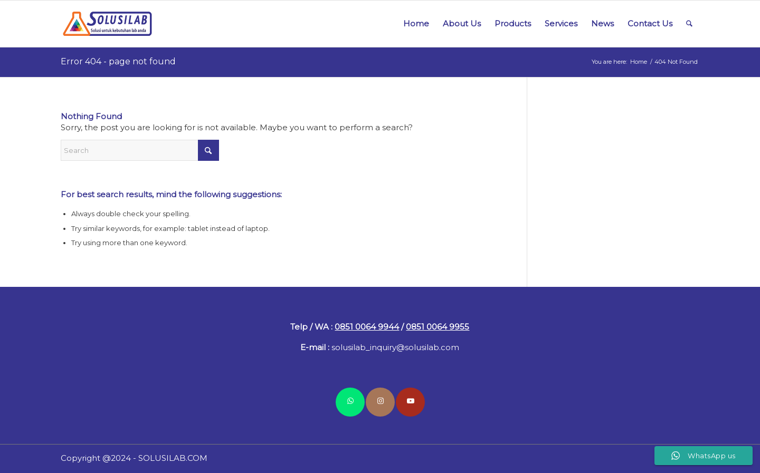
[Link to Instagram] (380, 402)
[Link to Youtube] (410, 402)
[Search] (689, 24)
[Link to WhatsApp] (350, 402)
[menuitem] (416, 24)
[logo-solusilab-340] (108, 24)
